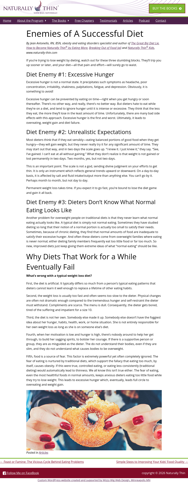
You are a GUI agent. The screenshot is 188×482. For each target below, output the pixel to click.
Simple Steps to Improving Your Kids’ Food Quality (152, 462)
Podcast (144, 21)
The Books (59, 21)
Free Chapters (84, 21)
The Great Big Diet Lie (145, 43)
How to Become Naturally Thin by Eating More (57, 48)
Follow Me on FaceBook (21, 473)
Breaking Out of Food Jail (105, 48)
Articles (128, 21)
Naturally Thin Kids (141, 48)
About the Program (30, 21)
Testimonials (108, 21)
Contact (161, 21)
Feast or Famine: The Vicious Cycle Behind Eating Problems (42, 462)
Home (7, 21)
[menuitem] (7, 20)
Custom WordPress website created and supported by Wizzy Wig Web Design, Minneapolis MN (94, 480)
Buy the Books (165, 8)
